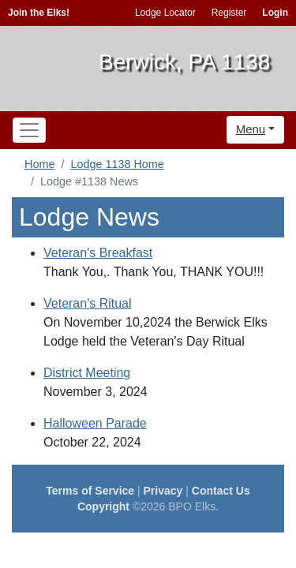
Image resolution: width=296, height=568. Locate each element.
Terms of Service (90, 490)
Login (275, 12)
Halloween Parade (95, 423)
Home (39, 164)
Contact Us (221, 490)
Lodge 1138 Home (116, 164)
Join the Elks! (38, 12)
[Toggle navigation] (29, 130)
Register (229, 12)
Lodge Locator (165, 12)
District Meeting (86, 372)
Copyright (103, 506)
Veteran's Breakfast (97, 253)
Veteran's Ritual (87, 303)
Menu (251, 129)
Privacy (163, 490)
